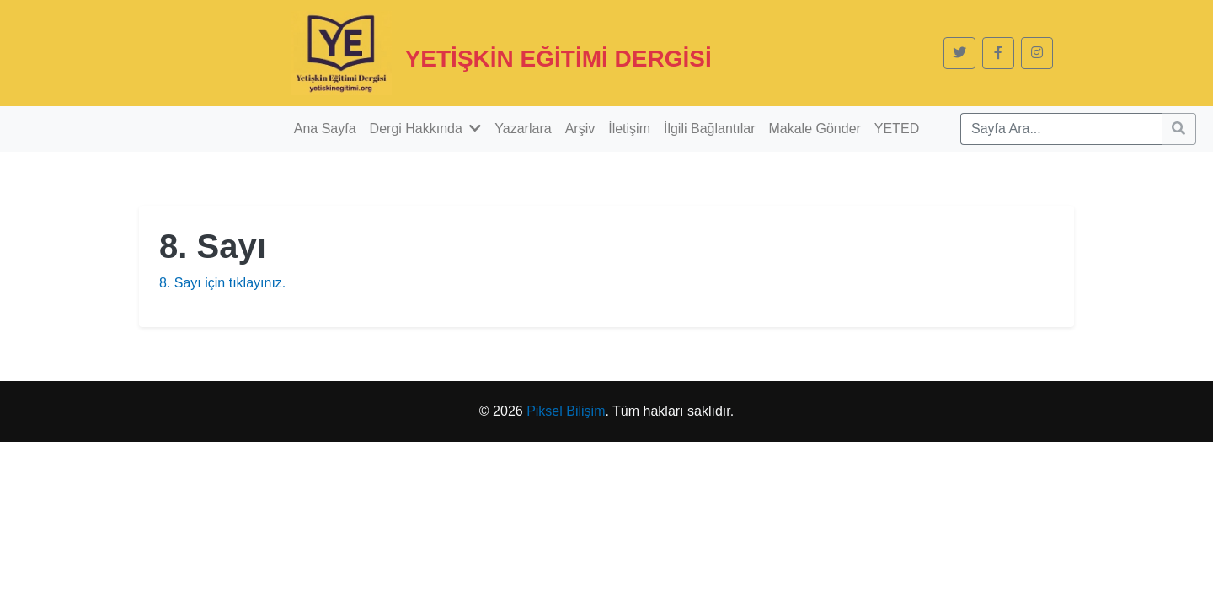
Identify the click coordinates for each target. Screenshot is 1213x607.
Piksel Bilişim (565, 411)
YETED (896, 128)
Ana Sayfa (325, 128)
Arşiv (580, 128)
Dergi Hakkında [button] (426, 128)
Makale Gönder (814, 128)
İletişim (629, 128)
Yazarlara (522, 128)
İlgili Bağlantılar (710, 128)
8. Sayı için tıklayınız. (222, 283)
